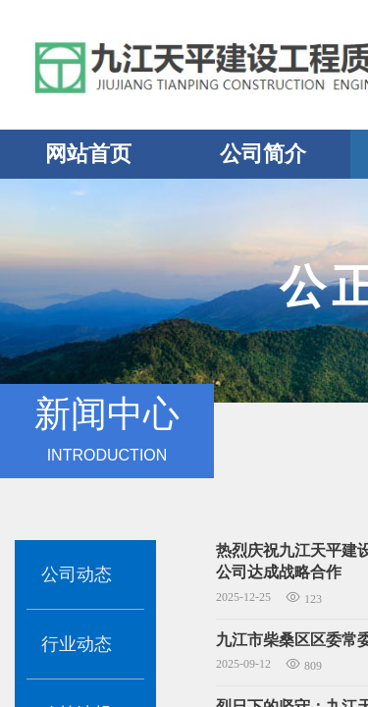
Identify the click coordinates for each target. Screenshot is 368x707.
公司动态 (76, 574)
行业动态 (76, 644)
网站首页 (88, 153)
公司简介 (263, 153)
